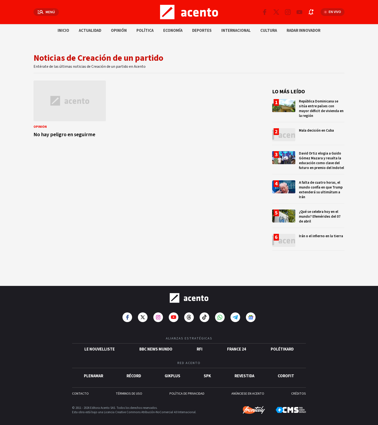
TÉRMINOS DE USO (129, 389)
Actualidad (90, 31)
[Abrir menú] (46, 12)
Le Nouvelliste (99, 345)
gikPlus (172, 372)
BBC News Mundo (155, 345)
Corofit (286, 372)
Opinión (119, 31)
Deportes (202, 31)
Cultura (268, 31)
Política (145, 31)
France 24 (236, 345)
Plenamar (93, 372)
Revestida (244, 372)
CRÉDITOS (298, 389)
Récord (134, 372)
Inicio (63, 31)
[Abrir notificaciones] (311, 12)
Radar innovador (303, 31)
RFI (199, 345)
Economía (172, 31)
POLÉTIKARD (282, 345)
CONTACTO (80, 389)
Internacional (236, 31)
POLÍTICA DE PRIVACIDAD (186, 389)
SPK (207, 372)
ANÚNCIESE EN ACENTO (247, 389)
